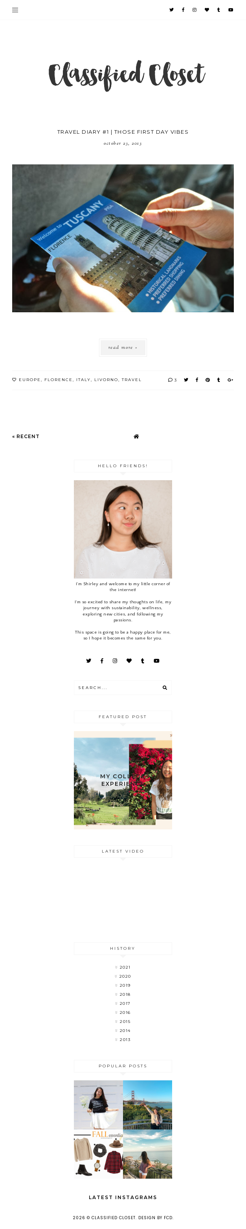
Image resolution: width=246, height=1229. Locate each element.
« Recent (26, 436)
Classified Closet (114, 1218)
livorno (106, 379)
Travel (132, 379)
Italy (83, 379)
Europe (30, 379)
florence (58, 379)
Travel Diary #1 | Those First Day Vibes (123, 132)
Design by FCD (155, 1218)
